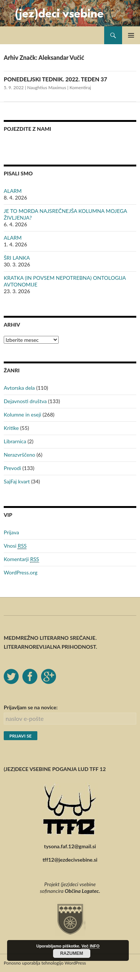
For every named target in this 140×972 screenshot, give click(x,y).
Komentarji (21, 559)
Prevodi (12, 468)
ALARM (13, 191)
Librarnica (15, 441)
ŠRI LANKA (17, 258)
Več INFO (90, 946)
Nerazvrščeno (19, 454)
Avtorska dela (19, 388)
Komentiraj (80, 87)
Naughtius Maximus (46, 87)
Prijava (11, 532)
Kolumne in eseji (22, 414)
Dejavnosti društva (25, 401)
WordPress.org (20, 572)
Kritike (11, 428)
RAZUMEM (71, 953)
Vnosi (15, 545)
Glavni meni (131, 35)
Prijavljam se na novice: (30, 707)
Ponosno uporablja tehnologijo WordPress (45, 963)
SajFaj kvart (17, 481)
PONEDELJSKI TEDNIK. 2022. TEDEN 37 (55, 79)
